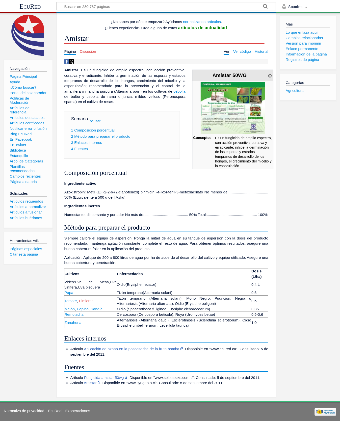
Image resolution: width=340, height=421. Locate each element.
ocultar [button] (95, 121)
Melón (69, 309)
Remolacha (73, 314)
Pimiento (86, 301)
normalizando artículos (202, 22)
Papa (68, 292)
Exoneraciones (77, 411)
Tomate (70, 301)
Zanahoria (72, 322)
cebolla (179, 91)
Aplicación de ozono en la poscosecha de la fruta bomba (131, 349)
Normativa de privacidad (24, 411)
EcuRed (30, 6)
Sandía (97, 309)
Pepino (82, 309)
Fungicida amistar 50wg (104, 377)
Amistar (90, 383)
